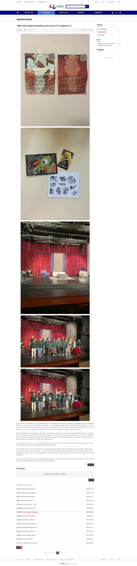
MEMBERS (81, 12)
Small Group (101, 35)
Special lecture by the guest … (26, 489)
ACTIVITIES (46, 12)
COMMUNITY (98, 12)
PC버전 (119, 559)
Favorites (19, 2)
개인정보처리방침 (38, 559)
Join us (103, 2)
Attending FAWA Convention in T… (28, 527)
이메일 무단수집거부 (52, 559)
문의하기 (111, 559)
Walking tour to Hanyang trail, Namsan (109, 43)
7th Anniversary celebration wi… (27, 531)
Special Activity (24, 19)
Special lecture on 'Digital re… (26, 520)
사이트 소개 (19, 559)
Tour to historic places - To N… (27, 504)
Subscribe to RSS (29, 2)
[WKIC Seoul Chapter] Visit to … (27, 516)
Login (96, 2)
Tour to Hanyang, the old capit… (27, 523)
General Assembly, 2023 (25, 500)
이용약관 (28, 559)
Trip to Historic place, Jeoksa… (27, 493)
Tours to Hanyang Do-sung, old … (28, 543)
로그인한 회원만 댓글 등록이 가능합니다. (55, 474)
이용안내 (103, 559)
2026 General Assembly (104, 45)
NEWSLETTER (63, 12)
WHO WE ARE (29, 12)
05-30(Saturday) (42, 2)
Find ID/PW (110, 2)
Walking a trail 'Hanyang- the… (27, 508)
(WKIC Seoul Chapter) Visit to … (27, 535)
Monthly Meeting (102, 29)
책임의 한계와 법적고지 (67, 559)
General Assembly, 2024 (25, 539)
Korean (119, 2)
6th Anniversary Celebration (25, 496)
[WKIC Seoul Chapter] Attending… (28, 512)
